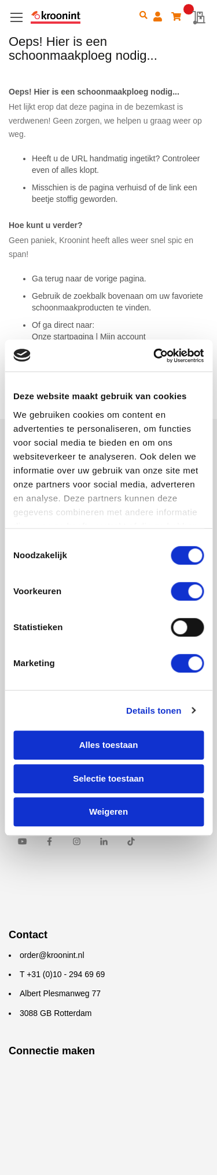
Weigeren (108, 811)
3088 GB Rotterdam (56, 1013)
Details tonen (153, 710)
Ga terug (47, 278)
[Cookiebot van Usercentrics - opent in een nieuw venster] (154, 355)
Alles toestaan (108, 745)
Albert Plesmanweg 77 (60, 993)
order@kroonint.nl (52, 955)
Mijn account (123, 336)
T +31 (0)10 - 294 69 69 (62, 974)
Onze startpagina (63, 336)
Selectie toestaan (108, 778)
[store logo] (81, 17)
